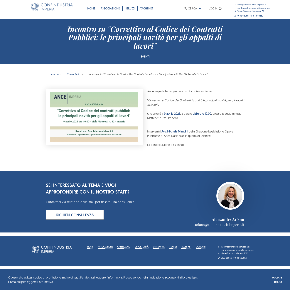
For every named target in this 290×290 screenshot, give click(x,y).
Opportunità (142, 246)
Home (91, 8)
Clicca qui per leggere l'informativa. (30, 282)
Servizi (130, 8)
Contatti (200, 246)
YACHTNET (146, 8)
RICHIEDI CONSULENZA (75, 215)
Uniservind (159, 246)
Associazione (110, 8)
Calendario (73, 74)
